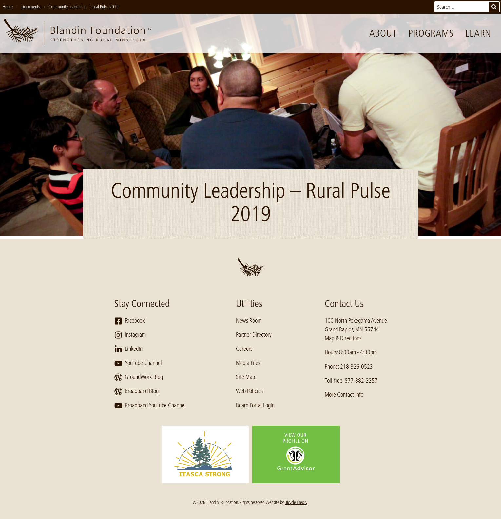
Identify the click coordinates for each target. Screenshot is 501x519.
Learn (478, 33)
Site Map (245, 377)
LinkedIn (128, 349)
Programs (430, 33)
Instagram (130, 335)
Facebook (129, 321)
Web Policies (249, 391)
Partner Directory (254, 334)
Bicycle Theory (296, 502)
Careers (244, 348)
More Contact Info (344, 394)
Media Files (248, 363)
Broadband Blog (136, 391)
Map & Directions (343, 338)
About (383, 33)
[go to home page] (77, 33)
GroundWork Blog (138, 377)
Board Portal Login (255, 405)
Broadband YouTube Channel (150, 405)
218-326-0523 (356, 366)
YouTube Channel (138, 363)
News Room (248, 320)
